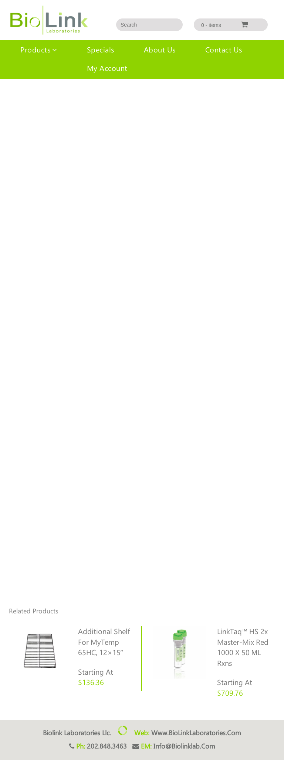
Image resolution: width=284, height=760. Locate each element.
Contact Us (223, 49)
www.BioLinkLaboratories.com (196, 732)
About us (160, 49)
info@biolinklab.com (184, 746)
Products (35, 49)
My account (107, 68)
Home (7, 94)
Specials (100, 49)
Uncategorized (34, 94)
